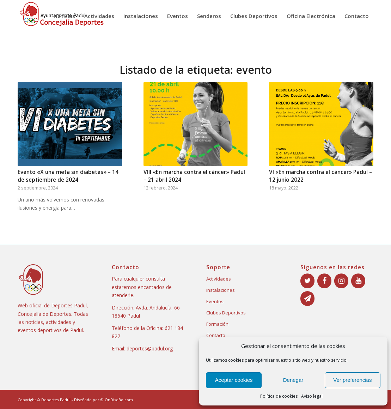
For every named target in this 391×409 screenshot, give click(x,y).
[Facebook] (324, 280)
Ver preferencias (352, 380)
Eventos (215, 301)
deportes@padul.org (150, 348)
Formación (217, 324)
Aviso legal (312, 396)
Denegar (293, 380)
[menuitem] (64, 16)
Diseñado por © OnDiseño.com (103, 399)
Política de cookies (279, 396)
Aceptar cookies (234, 380)
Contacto (215, 335)
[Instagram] (341, 280)
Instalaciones (220, 290)
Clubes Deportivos (226, 312)
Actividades (218, 279)
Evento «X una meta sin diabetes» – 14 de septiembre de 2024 (68, 176)
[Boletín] (307, 298)
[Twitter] (307, 280)
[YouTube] (358, 280)
